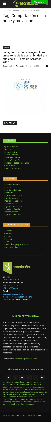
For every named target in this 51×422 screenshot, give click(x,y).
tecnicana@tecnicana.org (26, 358)
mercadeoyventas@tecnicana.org (17, 297)
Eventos (6, 47)
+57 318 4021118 (10, 285)
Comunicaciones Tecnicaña (13, 66)
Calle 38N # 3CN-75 (11, 280)
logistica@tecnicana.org (13, 294)
